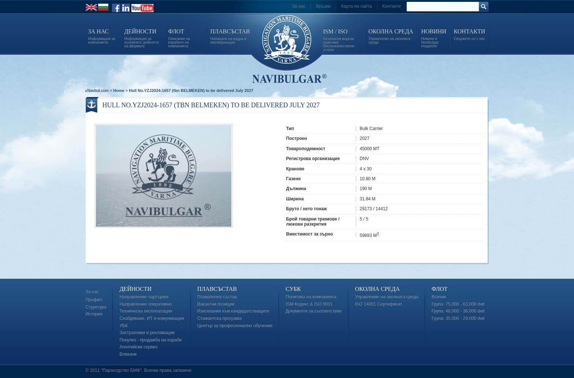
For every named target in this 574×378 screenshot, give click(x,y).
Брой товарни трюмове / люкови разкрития (313, 221)
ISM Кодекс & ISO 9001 (309, 304)
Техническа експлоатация (145, 311)
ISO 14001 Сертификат (378, 304)
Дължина (296, 188)
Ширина (295, 198)
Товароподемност (305, 148)
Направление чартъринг (144, 296)
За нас (299, 6)
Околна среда (377, 289)
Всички (439, 296)
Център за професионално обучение (235, 325)
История (94, 313)
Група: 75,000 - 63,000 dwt (458, 304)
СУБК (293, 289)
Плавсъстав (217, 289)
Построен (296, 138)
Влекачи (128, 354)
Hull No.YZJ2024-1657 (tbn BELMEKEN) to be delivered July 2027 (191, 90)
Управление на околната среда (386, 296)
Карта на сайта (356, 6)
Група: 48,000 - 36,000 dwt (458, 311)
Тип (290, 128)
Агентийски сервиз (138, 346)
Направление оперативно (145, 304)
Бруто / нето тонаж (306, 208)
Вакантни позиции (215, 304)
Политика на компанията (311, 296)
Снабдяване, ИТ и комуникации (151, 318)
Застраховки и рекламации (147, 332)
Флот (440, 289)
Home (118, 90)
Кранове (295, 168)
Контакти (392, 6)
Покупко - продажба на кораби (150, 339)
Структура (96, 307)
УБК (123, 325)
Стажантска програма (219, 318)
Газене (293, 178)
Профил (94, 299)
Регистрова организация (313, 158)
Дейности (135, 289)
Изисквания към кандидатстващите (233, 311)
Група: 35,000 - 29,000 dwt (458, 318)
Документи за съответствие (314, 311)
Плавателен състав (217, 296)
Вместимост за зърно (309, 234)
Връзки (323, 6)
